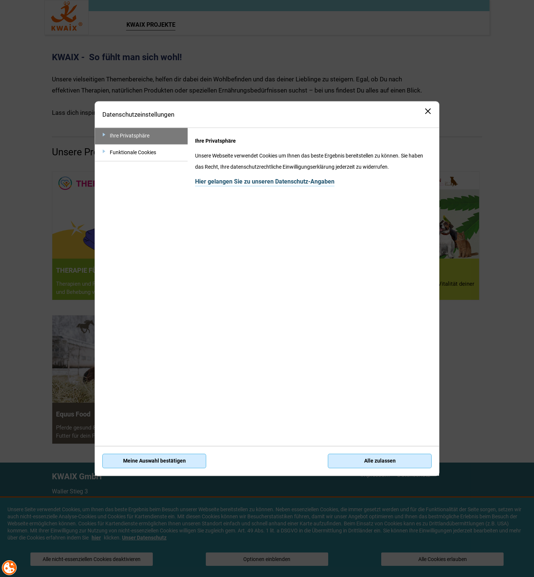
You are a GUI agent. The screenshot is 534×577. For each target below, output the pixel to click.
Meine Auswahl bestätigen (154, 461)
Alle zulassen (380, 461)
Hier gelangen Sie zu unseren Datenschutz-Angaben (264, 181)
